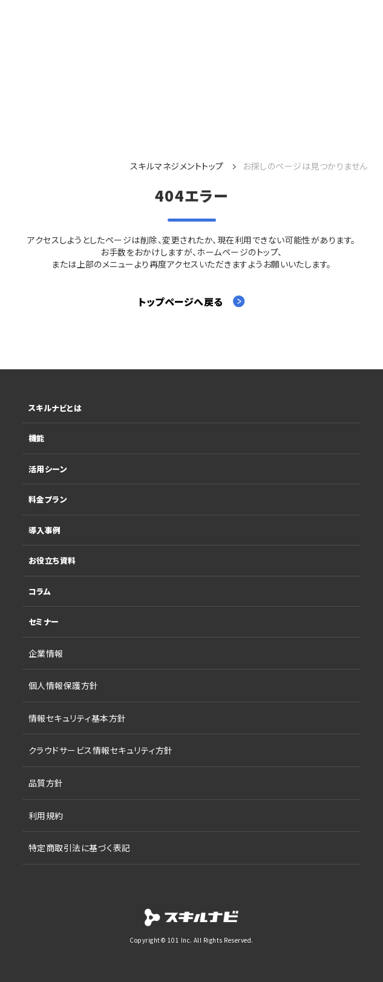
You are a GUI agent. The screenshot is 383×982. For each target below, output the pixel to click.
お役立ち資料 (52, 560)
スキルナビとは (55, 408)
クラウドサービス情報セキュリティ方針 (100, 750)
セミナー (43, 621)
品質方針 (46, 783)
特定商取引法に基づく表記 (79, 848)
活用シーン (47, 469)
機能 (36, 438)
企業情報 (46, 653)
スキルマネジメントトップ (177, 166)
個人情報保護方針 (63, 685)
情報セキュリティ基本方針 (77, 718)
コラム (39, 591)
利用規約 (46, 815)
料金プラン (47, 499)
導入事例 (44, 530)
